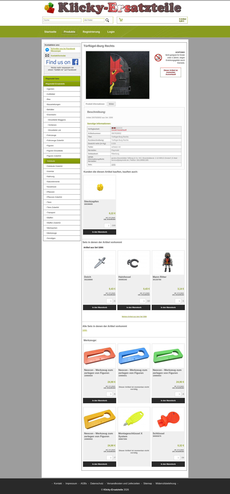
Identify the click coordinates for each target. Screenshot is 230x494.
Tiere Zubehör (53, 207)
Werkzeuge (52, 233)
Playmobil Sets (52, 79)
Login (111, 31)
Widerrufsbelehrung (165, 483)
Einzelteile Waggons (57, 120)
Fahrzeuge (51, 135)
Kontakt (58, 483)
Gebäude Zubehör (55, 166)
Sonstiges (51, 238)
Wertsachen (52, 228)
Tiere (49, 202)
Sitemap (147, 483)
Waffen (50, 218)
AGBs (84, 483)
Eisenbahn (51, 115)
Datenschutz (96, 483)
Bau (48, 99)
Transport (51, 212)
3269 (113, 165)
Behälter (50, 109)
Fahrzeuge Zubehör (55, 140)
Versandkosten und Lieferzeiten (123, 483)
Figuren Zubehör (54, 156)
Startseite (50, 31)
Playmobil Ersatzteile (55, 84)
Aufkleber (51, 94)
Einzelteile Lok (55, 130)
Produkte (69, 31)
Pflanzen (51, 192)
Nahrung (50, 176)
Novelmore (51, 187)
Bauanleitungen (53, 104)
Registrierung (91, 31)
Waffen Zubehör (54, 223)
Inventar (50, 171)
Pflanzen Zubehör (54, 197)
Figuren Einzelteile (55, 151)
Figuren (50, 145)
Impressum (71, 483)
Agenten (50, 89)
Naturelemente (53, 182)
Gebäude (51, 161)
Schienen (52, 125)
